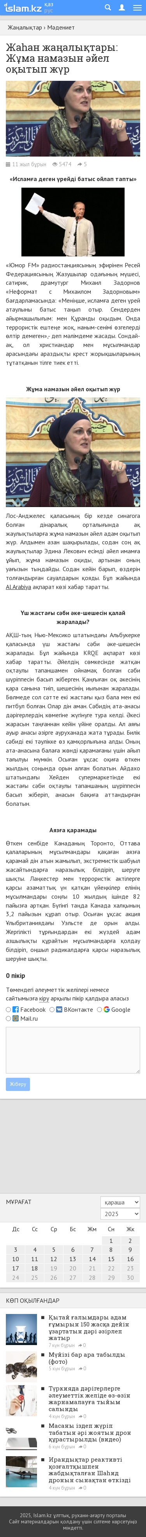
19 (53, 1268)
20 (72, 1268)
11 (34, 1259)
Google (120, 1009)
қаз (48, 4)
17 (15, 1268)
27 (72, 1277)
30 (130, 1277)
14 (92, 1259)
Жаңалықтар (25, 27)
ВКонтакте (78, 1009)
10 (15, 1259)
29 (111, 1277)
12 (53, 1259)
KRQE (91, 653)
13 (72, 1259)
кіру (44, 998)
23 (130, 1268)
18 (34, 1268)
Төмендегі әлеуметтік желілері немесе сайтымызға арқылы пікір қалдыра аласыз (67, 994)
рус (48, 10)
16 (130, 1259)
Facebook (33, 1009)
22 (111, 1268)
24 (15, 1277)
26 (53, 1277)
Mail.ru (29, 1018)
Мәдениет (61, 27)
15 (111, 1259)
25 (34, 1277)
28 (92, 1277)
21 (92, 1268)
